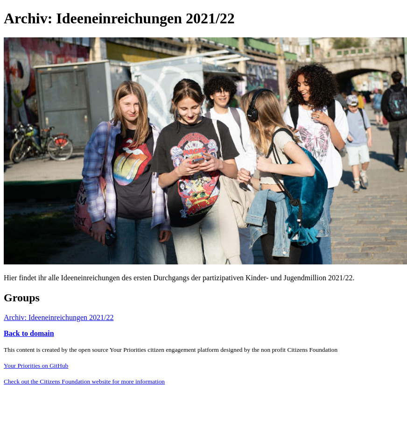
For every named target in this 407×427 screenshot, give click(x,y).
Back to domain (29, 333)
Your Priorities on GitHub (36, 365)
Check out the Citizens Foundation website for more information (84, 381)
